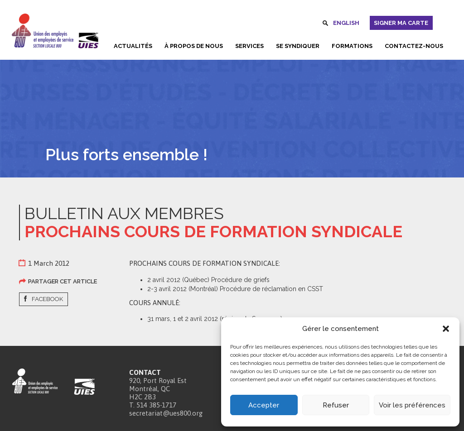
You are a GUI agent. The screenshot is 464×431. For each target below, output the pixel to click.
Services (249, 46)
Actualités (133, 46)
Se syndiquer (297, 46)
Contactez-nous (414, 46)
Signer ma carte (401, 22)
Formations (352, 46)
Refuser (336, 405)
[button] (445, 328)
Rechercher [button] (325, 24)
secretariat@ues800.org (166, 413)
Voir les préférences (412, 405)
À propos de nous (193, 46)
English (346, 22)
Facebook (47, 299)
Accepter (263, 405)
